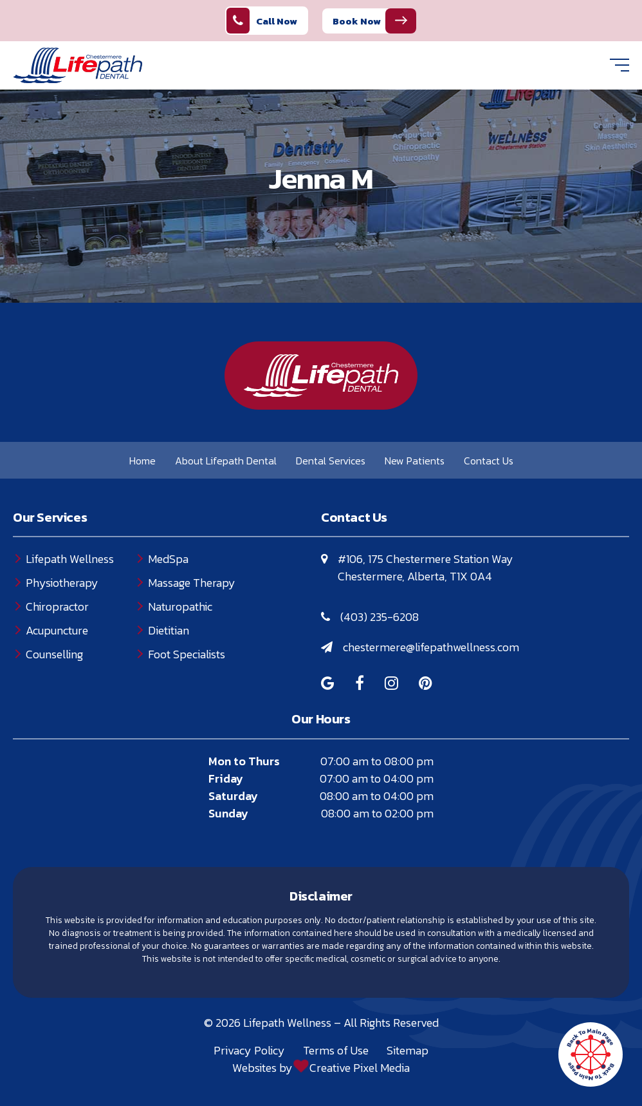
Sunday (228, 813)
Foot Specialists (186, 654)
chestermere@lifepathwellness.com (431, 647)
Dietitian (168, 630)
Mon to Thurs (244, 761)
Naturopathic (180, 606)
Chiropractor (57, 606)
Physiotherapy (62, 582)
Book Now (357, 21)
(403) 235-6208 (379, 616)
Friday (225, 778)
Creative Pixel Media (359, 1067)
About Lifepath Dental (226, 460)
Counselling (54, 654)
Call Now (261, 20)
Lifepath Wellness (70, 558)
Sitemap (407, 1050)
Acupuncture (57, 630)
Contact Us (488, 460)
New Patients (415, 460)
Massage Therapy (191, 582)
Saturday (233, 796)
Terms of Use (336, 1050)
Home (142, 460)
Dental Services (330, 460)
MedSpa (168, 558)
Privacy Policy (249, 1050)
